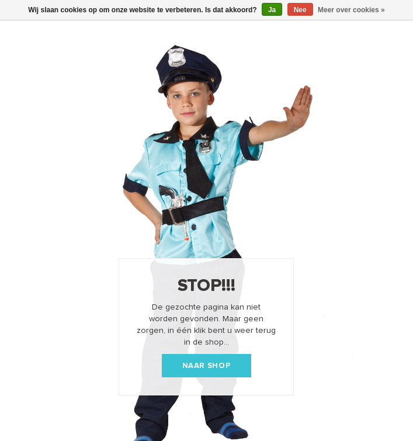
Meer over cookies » (351, 10)
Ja (272, 10)
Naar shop (206, 366)
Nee (300, 10)
